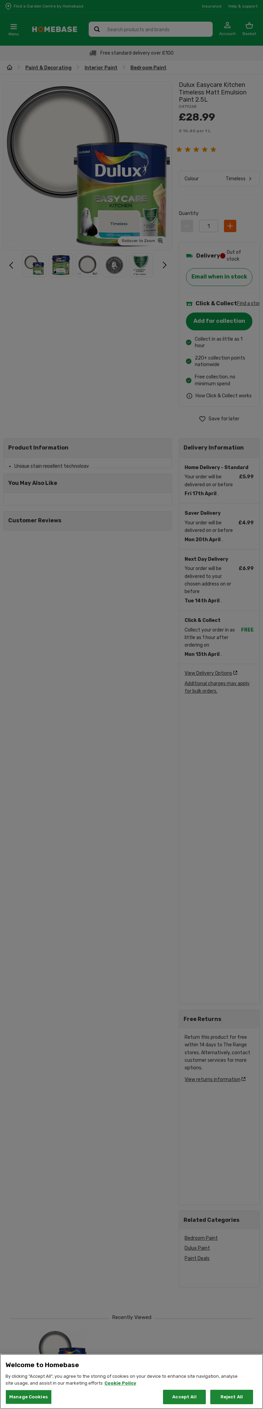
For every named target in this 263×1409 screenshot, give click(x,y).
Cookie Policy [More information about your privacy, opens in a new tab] (120, 1383)
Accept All (184, 1396)
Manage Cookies (28, 1396)
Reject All (232, 1396)
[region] (131, 1381)
